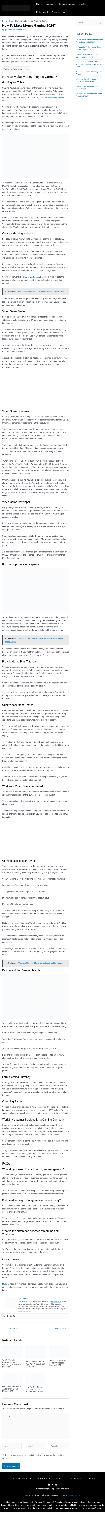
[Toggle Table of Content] (25, 69)
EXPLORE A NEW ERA (20, 1484)
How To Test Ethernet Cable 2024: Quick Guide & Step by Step (35, 1391)
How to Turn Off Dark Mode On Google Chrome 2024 (56, 1364)
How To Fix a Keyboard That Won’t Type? (88, 94)
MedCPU (6, 1284)
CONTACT (93, 1484)
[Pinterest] (56, 1491)
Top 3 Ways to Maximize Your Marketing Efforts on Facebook (12, 1363)
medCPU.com (56, 1302)
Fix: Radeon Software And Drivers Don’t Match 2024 (11, 1390)
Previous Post (13, 1329)
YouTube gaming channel (55, 97)
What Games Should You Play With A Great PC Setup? (35, 1364)
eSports (45, 655)
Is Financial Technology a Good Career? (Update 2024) (88, 52)
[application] (54, 4)
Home (39, 4)
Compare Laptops (67, 4)
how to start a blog (32, 277)
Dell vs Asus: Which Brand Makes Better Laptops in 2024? (87, 43)
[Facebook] (49, 1491)
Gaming (55, 12)
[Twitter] (52, 1491)
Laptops (50, 4)
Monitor (82, 4)
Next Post (60, 1329)
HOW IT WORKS (43, 1484)
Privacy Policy (74, 1501)
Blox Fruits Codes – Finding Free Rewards (88, 78)
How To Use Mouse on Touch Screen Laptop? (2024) (89, 60)
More (66, 12)
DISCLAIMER (77, 1484)
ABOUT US (60, 1484)
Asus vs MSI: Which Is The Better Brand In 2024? (87, 102)
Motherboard (42, 12)
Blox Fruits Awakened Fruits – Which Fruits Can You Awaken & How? (89, 69)
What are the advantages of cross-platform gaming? (88, 86)
